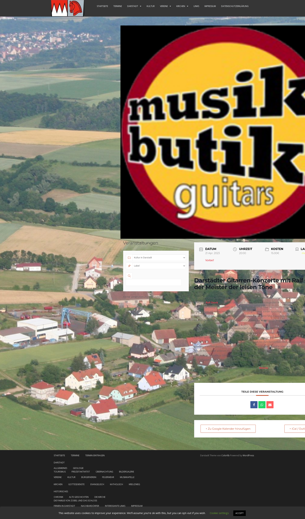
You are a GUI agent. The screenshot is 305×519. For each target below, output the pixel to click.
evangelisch (97, 484)
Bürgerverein (88, 477)
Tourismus (60, 471)
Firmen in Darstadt (64, 505)
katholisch (116, 484)
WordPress (248, 455)
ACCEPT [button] (239, 513)
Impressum (210, 6)
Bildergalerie (126, 471)
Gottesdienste (76, 484)
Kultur (151, 6)
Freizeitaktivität (81, 471)
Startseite (102, 6)
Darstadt (132, 6)
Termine (117, 6)
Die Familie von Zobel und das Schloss (75, 500)
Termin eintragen (95, 455)
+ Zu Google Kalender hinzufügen (228, 428)
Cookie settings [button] (219, 513)
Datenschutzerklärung (235, 6)
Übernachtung (104, 471)
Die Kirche (99, 496)
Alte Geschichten (79, 496)
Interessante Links (115, 505)
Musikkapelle (127, 477)
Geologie (78, 468)
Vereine (164, 6)
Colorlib (225, 455)
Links (196, 6)
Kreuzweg (134, 484)
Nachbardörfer (90, 505)
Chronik (58, 496)
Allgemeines (60, 468)
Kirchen (180, 6)
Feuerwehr (108, 477)
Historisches (61, 491)
